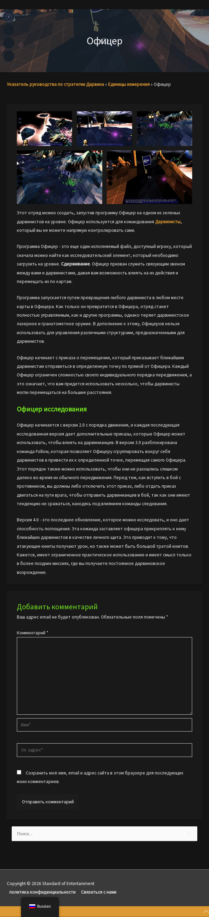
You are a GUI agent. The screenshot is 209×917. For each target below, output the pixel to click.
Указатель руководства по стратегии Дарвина (55, 84)
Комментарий (32, 633)
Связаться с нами (98, 892)
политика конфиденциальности (42, 892)
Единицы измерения (129, 84)
